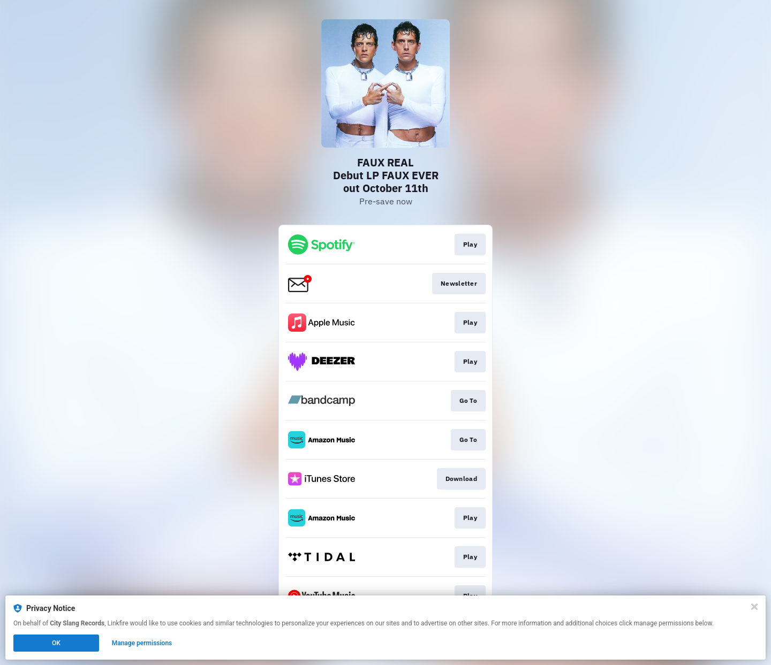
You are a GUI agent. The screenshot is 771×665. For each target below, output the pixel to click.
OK (56, 643)
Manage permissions (142, 643)
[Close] (754, 606)
